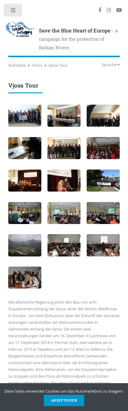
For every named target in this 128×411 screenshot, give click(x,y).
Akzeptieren (64, 400)
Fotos (37, 65)
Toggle (13, 11)
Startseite (17, 65)
